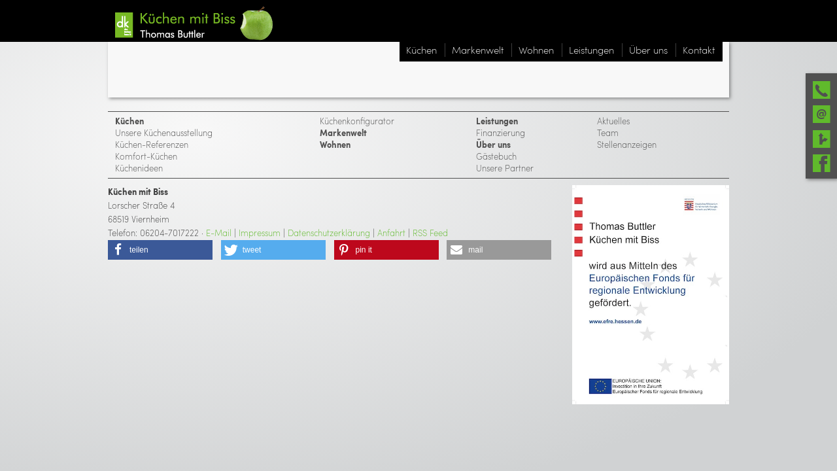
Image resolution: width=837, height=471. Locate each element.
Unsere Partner (505, 167)
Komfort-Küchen (146, 156)
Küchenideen (139, 167)
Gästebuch (496, 156)
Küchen (129, 121)
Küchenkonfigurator (357, 120)
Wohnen (335, 144)
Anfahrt (391, 232)
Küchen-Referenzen (151, 144)
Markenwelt (343, 133)
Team (608, 132)
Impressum (260, 232)
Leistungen (497, 121)
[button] (160, 250)
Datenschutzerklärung (329, 232)
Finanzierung (500, 132)
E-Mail (218, 232)
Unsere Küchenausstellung (164, 132)
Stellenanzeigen (627, 144)
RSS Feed (430, 232)
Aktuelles (613, 120)
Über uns (493, 144)
